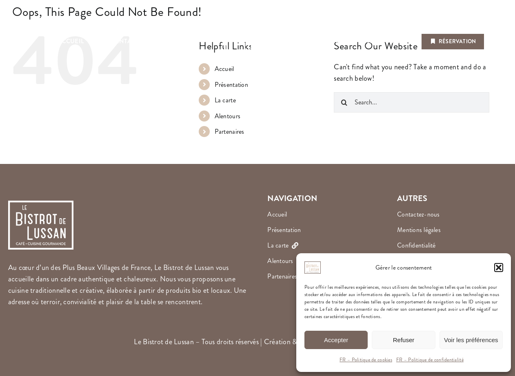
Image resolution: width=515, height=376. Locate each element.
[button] (499, 267)
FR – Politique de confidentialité (430, 359)
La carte (225, 100)
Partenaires (229, 131)
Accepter (336, 339)
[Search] (344, 102)
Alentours (227, 116)
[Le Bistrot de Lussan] (257, 12)
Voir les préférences (471, 339)
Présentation (231, 84)
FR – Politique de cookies (366, 359)
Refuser (404, 339)
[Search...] (411, 102)
